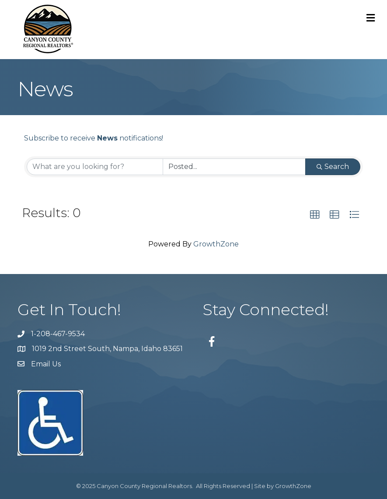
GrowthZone (216, 244)
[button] (315, 215)
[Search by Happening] (234, 166)
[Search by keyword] (95, 166)
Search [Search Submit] (333, 166)
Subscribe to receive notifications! (93, 138)
